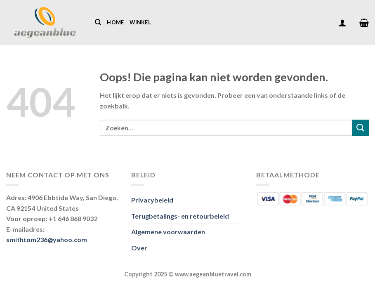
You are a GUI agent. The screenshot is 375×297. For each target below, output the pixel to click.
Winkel (140, 22)
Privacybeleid (152, 200)
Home (115, 22)
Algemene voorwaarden (168, 232)
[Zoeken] (98, 22)
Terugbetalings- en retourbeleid (180, 216)
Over (139, 248)
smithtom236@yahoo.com (46, 239)
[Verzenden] (360, 128)
